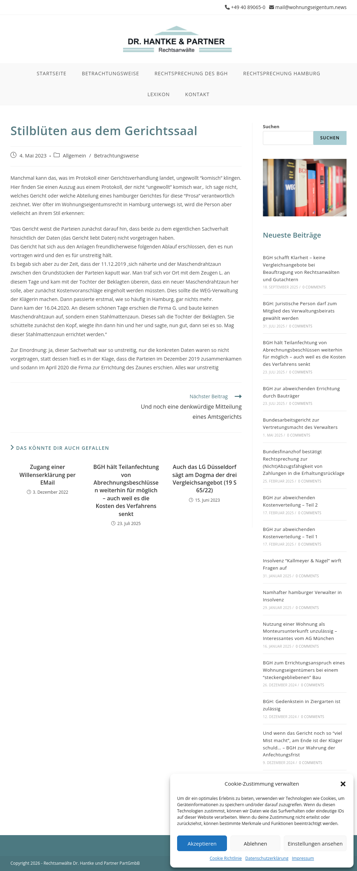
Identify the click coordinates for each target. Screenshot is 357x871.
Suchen (271, 126)
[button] (343, 783)
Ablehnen (255, 843)
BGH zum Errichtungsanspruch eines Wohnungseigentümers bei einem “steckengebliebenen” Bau (304, 669)
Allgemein (74, 155)
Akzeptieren (202, 843)
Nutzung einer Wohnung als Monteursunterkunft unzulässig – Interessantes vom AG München (300, 631)
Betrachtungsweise (116, 155)
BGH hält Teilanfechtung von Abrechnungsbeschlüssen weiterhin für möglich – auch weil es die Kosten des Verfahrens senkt (126, 490)
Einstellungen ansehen (315, 843)
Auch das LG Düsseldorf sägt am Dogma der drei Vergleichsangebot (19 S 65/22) (204, 478)
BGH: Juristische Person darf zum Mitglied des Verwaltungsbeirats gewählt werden (300, 310)
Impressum (303, 858)
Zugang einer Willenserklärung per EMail (48, 474)
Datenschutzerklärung (267, 858)
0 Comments (314, 287)
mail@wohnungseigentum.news (310, 7)
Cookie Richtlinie (226, 858)
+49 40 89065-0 (246, 7)
